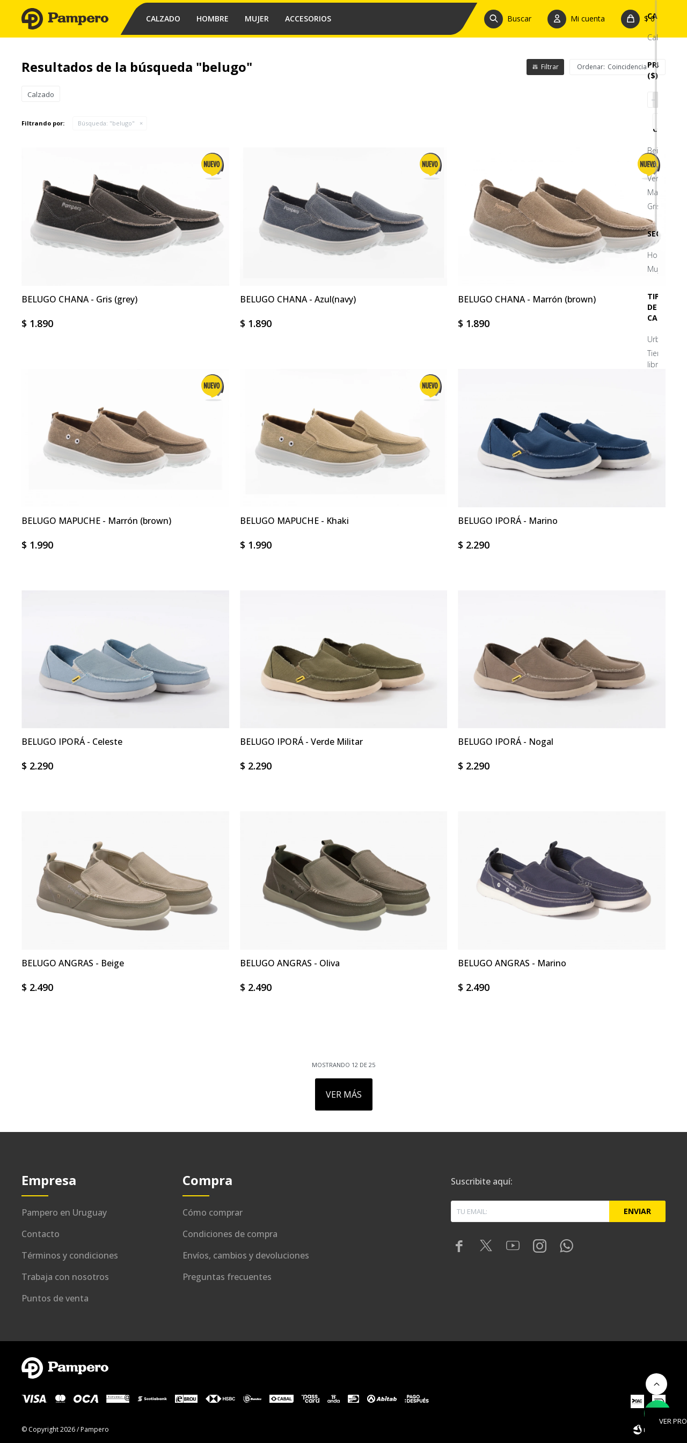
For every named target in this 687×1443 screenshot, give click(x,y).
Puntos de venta (55, 1298)
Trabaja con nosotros (65, 1277)
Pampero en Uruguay (64, 1212)
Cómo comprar (212, 1212)
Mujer (257, 18)
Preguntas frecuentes (227, 1277)
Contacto (40, 1234)
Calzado (163, 18)
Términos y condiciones (69, 1255)
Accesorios (308, 18)
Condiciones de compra (229, 1234)
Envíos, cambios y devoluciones (245, 1255)
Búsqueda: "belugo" (106, 123)
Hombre (212, 18)
